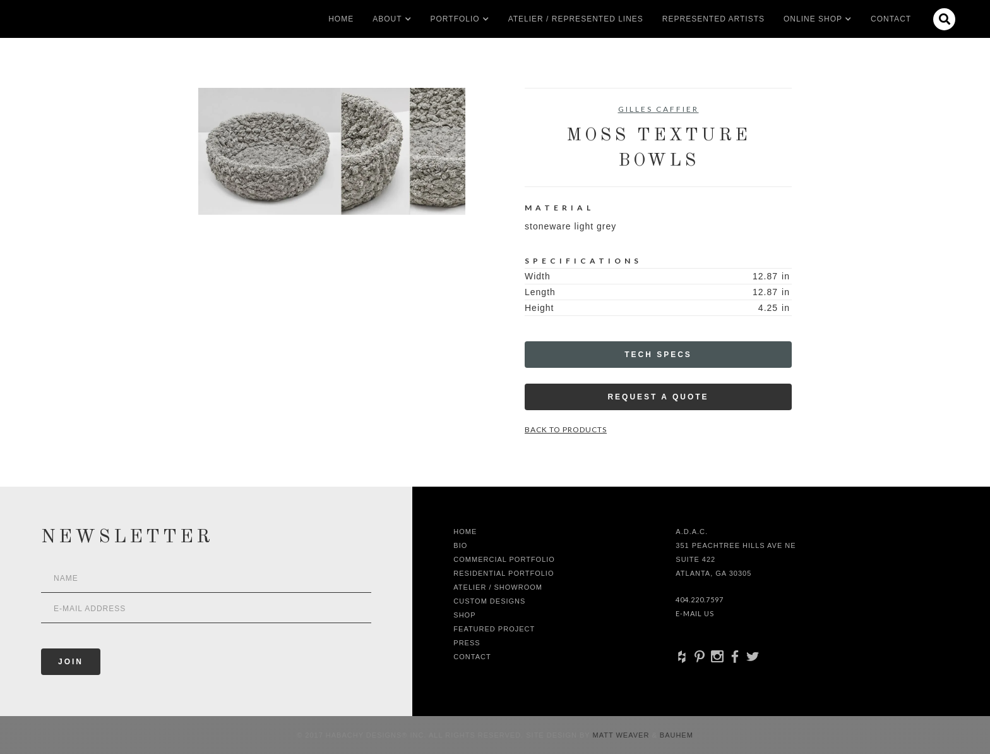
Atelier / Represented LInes (575, 19)
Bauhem (675, 735)
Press (466, 643)
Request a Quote (657, 396)
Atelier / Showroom (497, 587)
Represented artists (713, 19)
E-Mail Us (695, 613)
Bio (460, 545)
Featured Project (494, 629)
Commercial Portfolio (504, 559)
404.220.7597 (700, 599)
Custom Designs (489, 601)
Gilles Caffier (658, 109)
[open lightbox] (331, 151)
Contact (891, 19)
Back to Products (566, 429)
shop (464, 615)
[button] (387, 19)
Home (341, 19)
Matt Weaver (622, 735)
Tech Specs (658, 354)
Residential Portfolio (503, 573)
